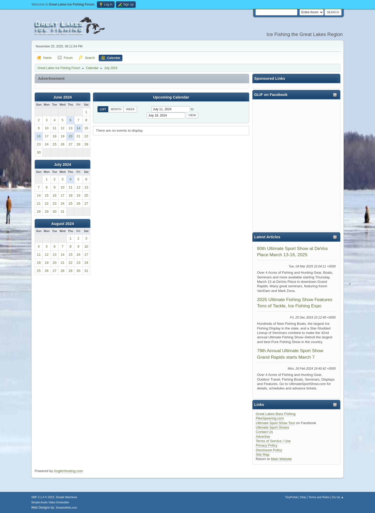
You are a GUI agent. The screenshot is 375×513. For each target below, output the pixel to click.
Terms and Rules (319, 497)
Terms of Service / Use (273, 441)
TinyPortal (291, 497)
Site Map (263, 454)
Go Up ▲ (338, 497)
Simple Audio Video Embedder (50, 502)
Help (303, 497)
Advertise (263, 436)
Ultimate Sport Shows (272, 427)
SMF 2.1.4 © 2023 (42, 497)
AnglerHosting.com (68, 471)
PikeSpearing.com (270, 418)
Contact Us (264, 432)
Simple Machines (66, 497)
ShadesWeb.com (66, 507)
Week (130, 109)
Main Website (281, 459)
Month (116, 109)
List (103, 109)
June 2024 (62, 97)
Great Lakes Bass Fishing (276, 414)
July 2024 (62, 164)
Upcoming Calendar (171, 97)
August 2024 (62, 224)
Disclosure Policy (269, 450)
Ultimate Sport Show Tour (275, 423)
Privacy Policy (266, 445)
